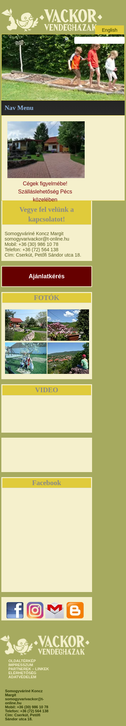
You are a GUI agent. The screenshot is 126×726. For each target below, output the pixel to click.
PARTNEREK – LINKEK (28, 669)
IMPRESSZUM (20, 665)
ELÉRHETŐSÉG (22, 673)
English (109, 30)
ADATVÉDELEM (22, 677)
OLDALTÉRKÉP (22, 661)
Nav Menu (19, 107)
